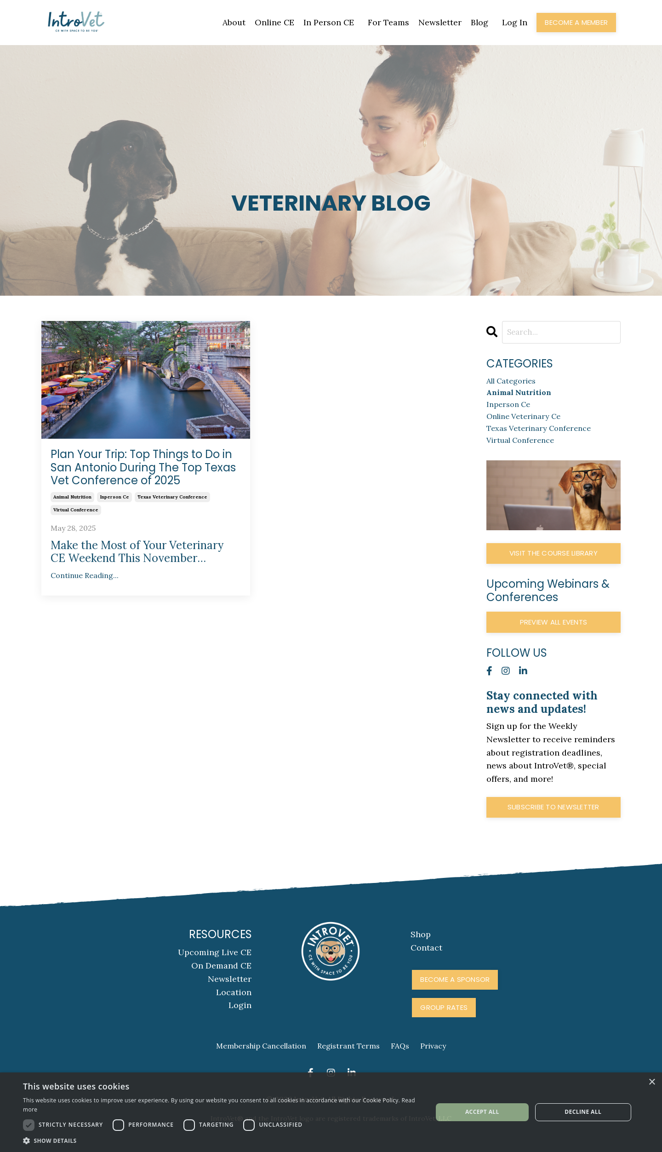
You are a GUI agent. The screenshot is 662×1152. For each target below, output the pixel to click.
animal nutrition (72, 497)
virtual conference (75, 510)
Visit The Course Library (553, 562)
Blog (479, 22)
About (231, 22)
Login (240, 1014)
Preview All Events (554, 631)
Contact (426, 956)
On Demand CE (222, 974)
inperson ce (114, 497)
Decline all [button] (583, 1112)
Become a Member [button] (576, 22)
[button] (222, 1140)
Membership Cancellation (261, 1055)
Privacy (433, 1055)
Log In (514, 22)
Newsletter (439, 22)
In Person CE (327, 22)
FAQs (400, 1055)
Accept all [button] (482, 1112)
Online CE (272, 22)
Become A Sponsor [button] (455, 988)
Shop (421, 943)
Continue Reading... (85, 575)
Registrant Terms (348, 1055)
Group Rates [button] (444, 1016)
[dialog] (331, 1112)
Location (234, 1001)
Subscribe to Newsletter (553, 816)
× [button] (651, 1082)
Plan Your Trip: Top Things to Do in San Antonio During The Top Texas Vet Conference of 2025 (143, 467)
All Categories (514, 382)
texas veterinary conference (172, 497)
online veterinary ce (528, 422)
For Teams (387, 22)
